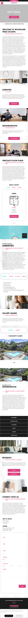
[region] (14, 613)
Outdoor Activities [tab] (14, 421)
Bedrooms (5, 557)
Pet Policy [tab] (17, 276)
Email (4, 544)
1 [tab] (14, 223)
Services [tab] (24, 276)
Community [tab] (4, 276)
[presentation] (10, 581)
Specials (14, 0)
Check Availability (14, 216)
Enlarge (14, 207)
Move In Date (5, 563)
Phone (4, 550)
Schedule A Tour (14, 17)
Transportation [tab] (14, 435)
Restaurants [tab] (14, 424)
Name (4, 537)
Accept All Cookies (9, 615)
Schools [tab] (14, 428)
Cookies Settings (19, 615)
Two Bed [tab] (19, 187)
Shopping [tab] (14, 431)
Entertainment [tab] (14, 417)
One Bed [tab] (13, 187)
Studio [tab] (8, 187)
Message (4, 569)
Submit (22, 586)
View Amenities (14, 103)
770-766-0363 (5, 523)
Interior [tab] (11, 276)
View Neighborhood (14, 138)
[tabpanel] (14, 205)
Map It (14, 601)
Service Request (14, 474)
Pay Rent (14, 470)
